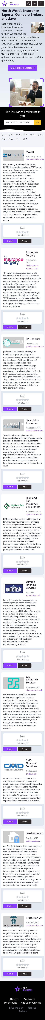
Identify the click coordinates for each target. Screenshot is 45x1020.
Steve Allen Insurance (32, 421)
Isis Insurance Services (32, 679)
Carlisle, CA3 (31, 771)
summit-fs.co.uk (33, 595)
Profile (10, 241)
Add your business (31, 1002)
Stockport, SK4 (32, 922)
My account (10, 1002)
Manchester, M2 (33, 687)
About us (14, 999)
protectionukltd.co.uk (35, 925)
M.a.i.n (30, 151)
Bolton (29, 134)
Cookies (22, 1011)
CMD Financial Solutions (31, 763)
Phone (24, 241)
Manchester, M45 (33, 428)
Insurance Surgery (32, 253)
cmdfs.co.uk (31, 774)
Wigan (22, 139)
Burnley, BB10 (32, 838)
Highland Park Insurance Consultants (33, 502)
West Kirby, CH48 (33, 156)
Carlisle (7, 139)
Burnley (29, 139)
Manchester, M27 (33, 511)
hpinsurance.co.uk (34, 514)
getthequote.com (33, 841)
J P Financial (33, 339)
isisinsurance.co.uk (34, 690)
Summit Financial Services (31, 584)
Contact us (29, 999)
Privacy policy (16, 1007)
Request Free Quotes (22, 67)
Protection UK (34, 917)
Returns (32, 1007)
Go (37, 122)
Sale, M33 (30, 592)
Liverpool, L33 (32, 343)
